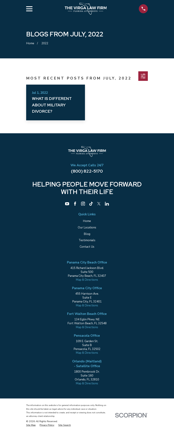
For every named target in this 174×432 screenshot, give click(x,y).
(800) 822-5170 (87, 171)
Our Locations (87, 227)
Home (87, 221)
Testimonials (87, 240)
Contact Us (87, 247)
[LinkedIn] (107, 204)
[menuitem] (31, 425)
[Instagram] (83, 204)
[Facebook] (75, 204)
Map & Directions (87, 280)
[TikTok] (91, 204)
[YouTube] (67, 204)
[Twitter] (99, 204)
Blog (87, 234)
